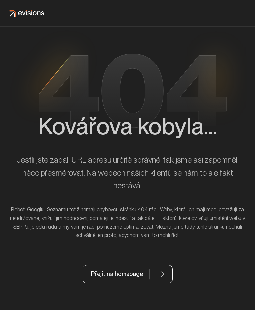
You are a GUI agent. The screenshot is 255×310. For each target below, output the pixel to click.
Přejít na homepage (117, 273)
